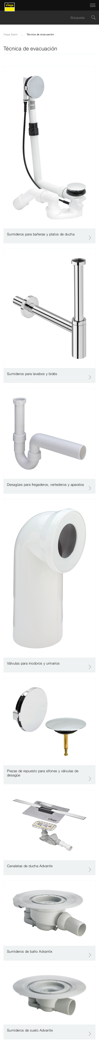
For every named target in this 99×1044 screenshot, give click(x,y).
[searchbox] (47, 17)
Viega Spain (11, 34)
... (22, 34)
